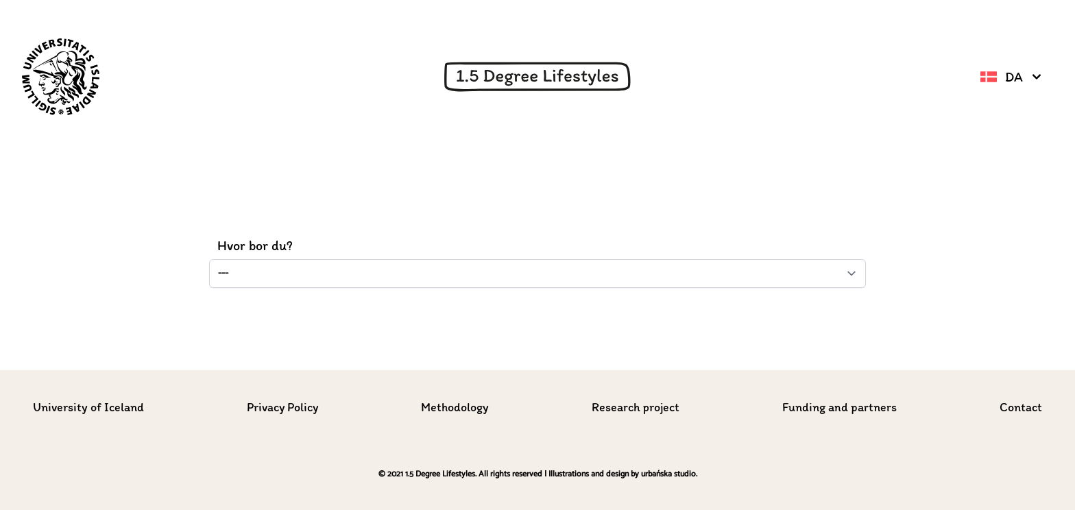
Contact (1021, 407)
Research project (635, 407)
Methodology (455, 407)
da (1012, 77)
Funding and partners (839, 407)
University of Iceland (88, 407)
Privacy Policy (282, 407)
